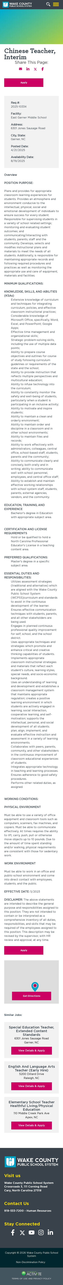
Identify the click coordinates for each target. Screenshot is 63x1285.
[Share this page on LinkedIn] (28, 69)
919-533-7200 (14, 1210)
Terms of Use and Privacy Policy (31, 1278)
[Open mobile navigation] (56, 4)
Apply (23, 82)
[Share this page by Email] (20, 69)
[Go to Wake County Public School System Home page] (17, 5)
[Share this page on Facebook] (42, 69)
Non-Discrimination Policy (30, 1262)
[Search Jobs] (48, 4)
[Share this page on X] (35, 69)
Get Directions (31, 995)
